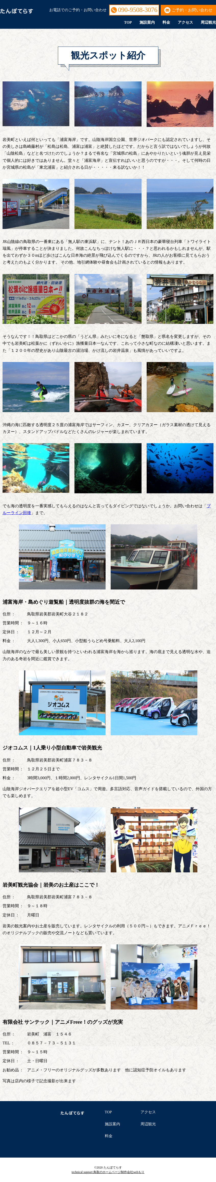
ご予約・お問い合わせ (192, 10)
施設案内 (147, 22)
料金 (166, 22)
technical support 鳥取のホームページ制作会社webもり (108, 1172)
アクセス (185, 22)
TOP (128, 22)
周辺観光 (208, 22)
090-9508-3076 (137, 9)
